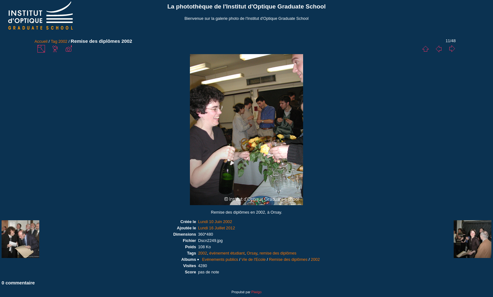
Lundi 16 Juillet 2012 (216, 228)
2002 (62, 41)
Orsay (252, 253)
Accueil (41, 41)
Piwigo (256, 292)
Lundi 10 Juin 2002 (215, 221)
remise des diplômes (277, 253)
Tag (54, 41)
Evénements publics (220, 259)
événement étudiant (227, 253)
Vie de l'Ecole (253, 259)
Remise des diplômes (288, 259)
